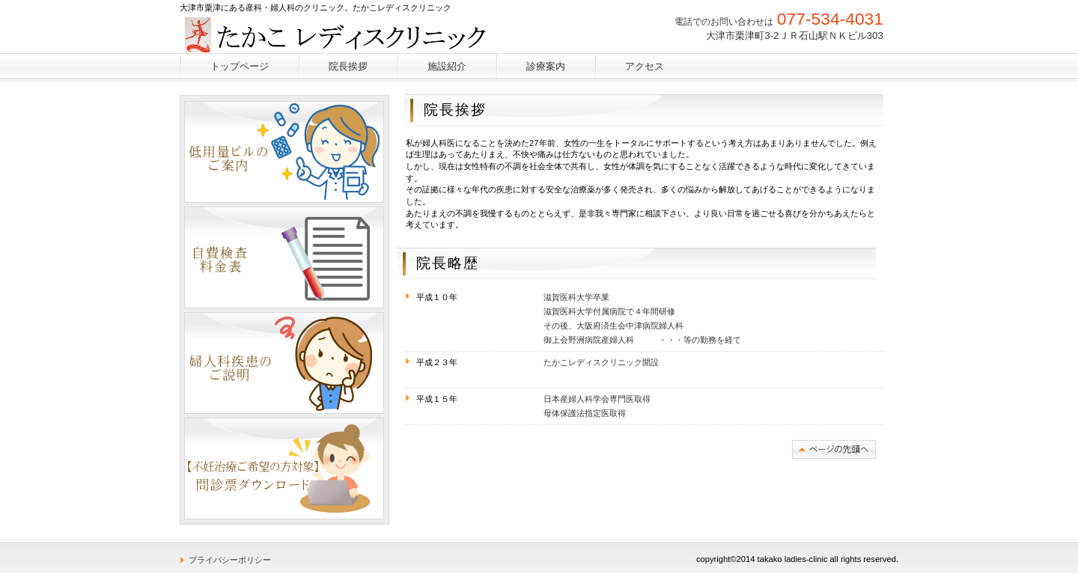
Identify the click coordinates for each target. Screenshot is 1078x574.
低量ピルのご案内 (284, 152)
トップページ (239, 66)
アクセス (644, 66)
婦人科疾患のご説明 (284, 363)
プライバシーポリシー (230, 559)
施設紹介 (446, 66)
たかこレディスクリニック (347, 33)
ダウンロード (284, 468)
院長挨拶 (348, 66)
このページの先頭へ (834, 449)
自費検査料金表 (284, 257)
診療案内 (545, 66)
